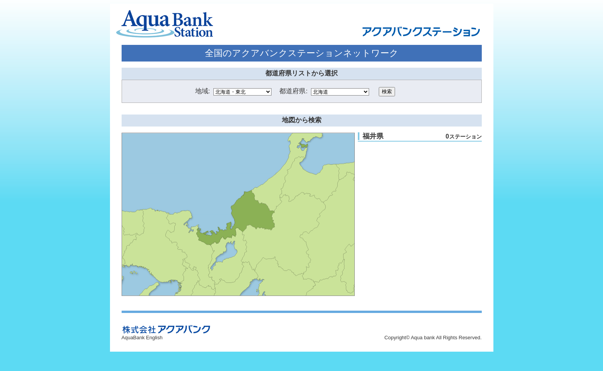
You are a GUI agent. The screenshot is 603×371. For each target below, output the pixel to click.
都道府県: (293, 91)
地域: (202, 91)
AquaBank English (142, 337)
